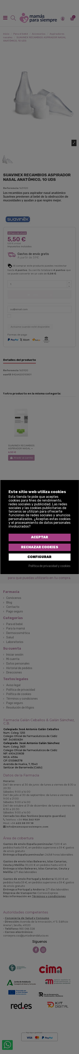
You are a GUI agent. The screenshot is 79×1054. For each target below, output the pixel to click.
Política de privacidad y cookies (49, 566)
